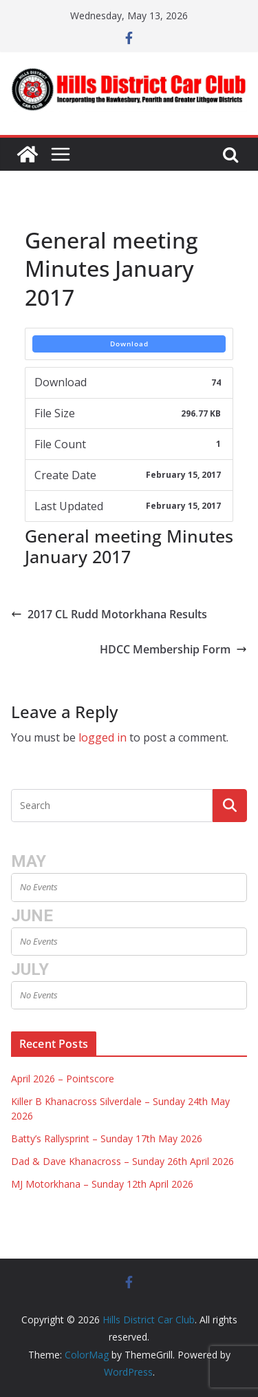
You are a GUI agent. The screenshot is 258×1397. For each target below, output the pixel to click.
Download (129, 343)
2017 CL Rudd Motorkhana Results (109, 614)
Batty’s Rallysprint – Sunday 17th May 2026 (106, 1138)
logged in (102, 737)
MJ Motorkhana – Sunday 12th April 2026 (102, 1183)
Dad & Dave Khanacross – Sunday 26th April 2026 (122, 1161)
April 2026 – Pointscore (62, 1078)
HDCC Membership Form (173, 649)
